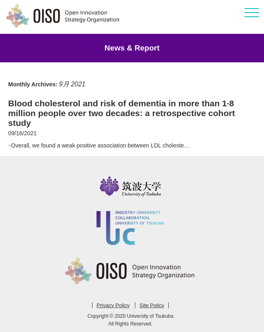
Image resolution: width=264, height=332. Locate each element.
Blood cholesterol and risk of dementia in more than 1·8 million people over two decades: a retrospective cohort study (121, 113)
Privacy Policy (113, 305)
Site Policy (151, 305)
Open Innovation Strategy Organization (63, 16)
